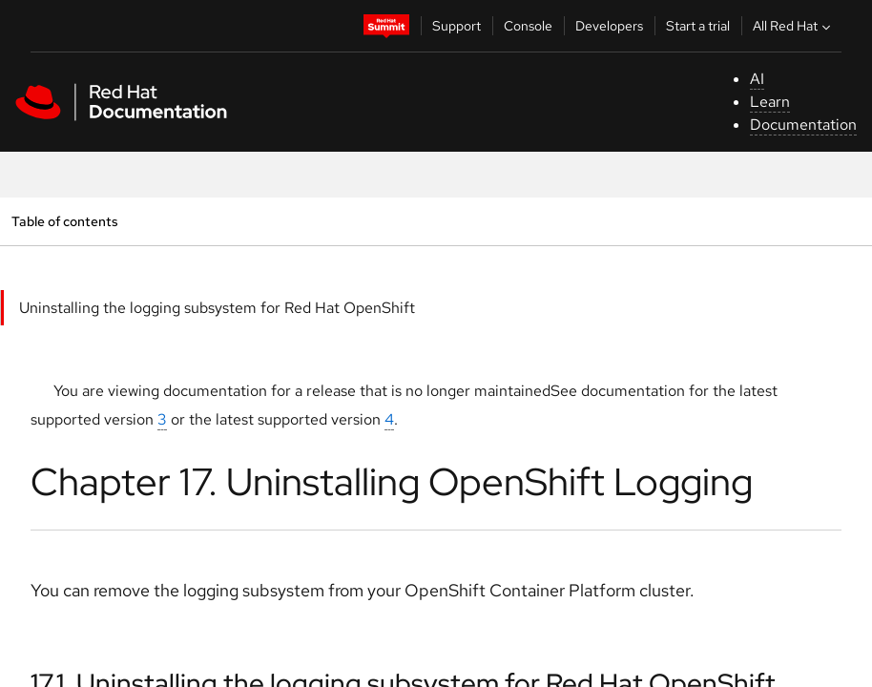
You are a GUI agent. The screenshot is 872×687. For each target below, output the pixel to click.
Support (456, 25)
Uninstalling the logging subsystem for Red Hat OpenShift (217, 308)
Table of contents (64, 221)
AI (757, 79)
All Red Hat (794, 25)
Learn (770, 102)
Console (528, 25)
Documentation (803, 124)
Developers (609, 25)
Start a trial (698, 25)
